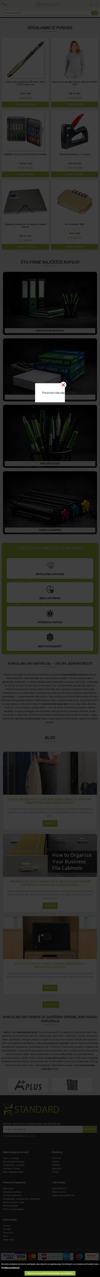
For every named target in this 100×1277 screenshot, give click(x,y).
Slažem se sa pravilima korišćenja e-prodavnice (50, 1273)
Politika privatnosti (10, 1268)
